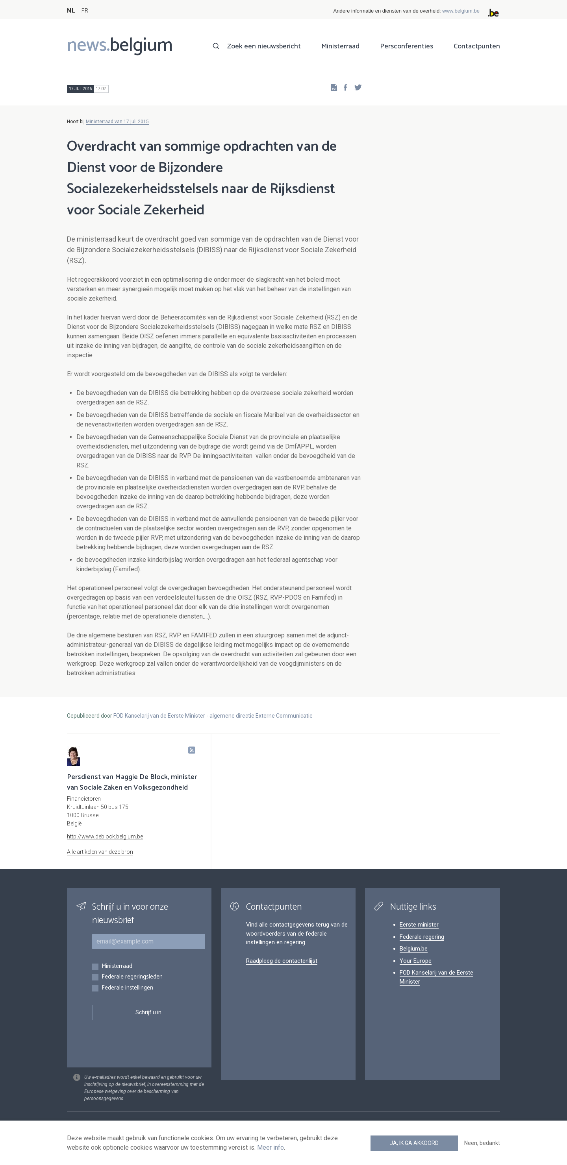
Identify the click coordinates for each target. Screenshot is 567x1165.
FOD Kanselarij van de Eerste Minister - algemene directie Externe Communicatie (213, 716)
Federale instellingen (127, 988)
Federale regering (422, 936)
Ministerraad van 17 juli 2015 (117, 121)
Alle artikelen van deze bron (100, 852)
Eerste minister (419, 924)
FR (84, 11)
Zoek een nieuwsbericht (264, 46)
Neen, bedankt (482, 1143)
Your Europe (416, 960)
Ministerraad (340, 46)
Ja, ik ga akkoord (414, 1143)
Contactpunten (477, 46)
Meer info (270, 1147)
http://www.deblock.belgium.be (105, 836)
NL (71, 11)
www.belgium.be (461, 11)
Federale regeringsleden (132, 977)
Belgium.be (414, 948)
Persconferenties (406, 46)
